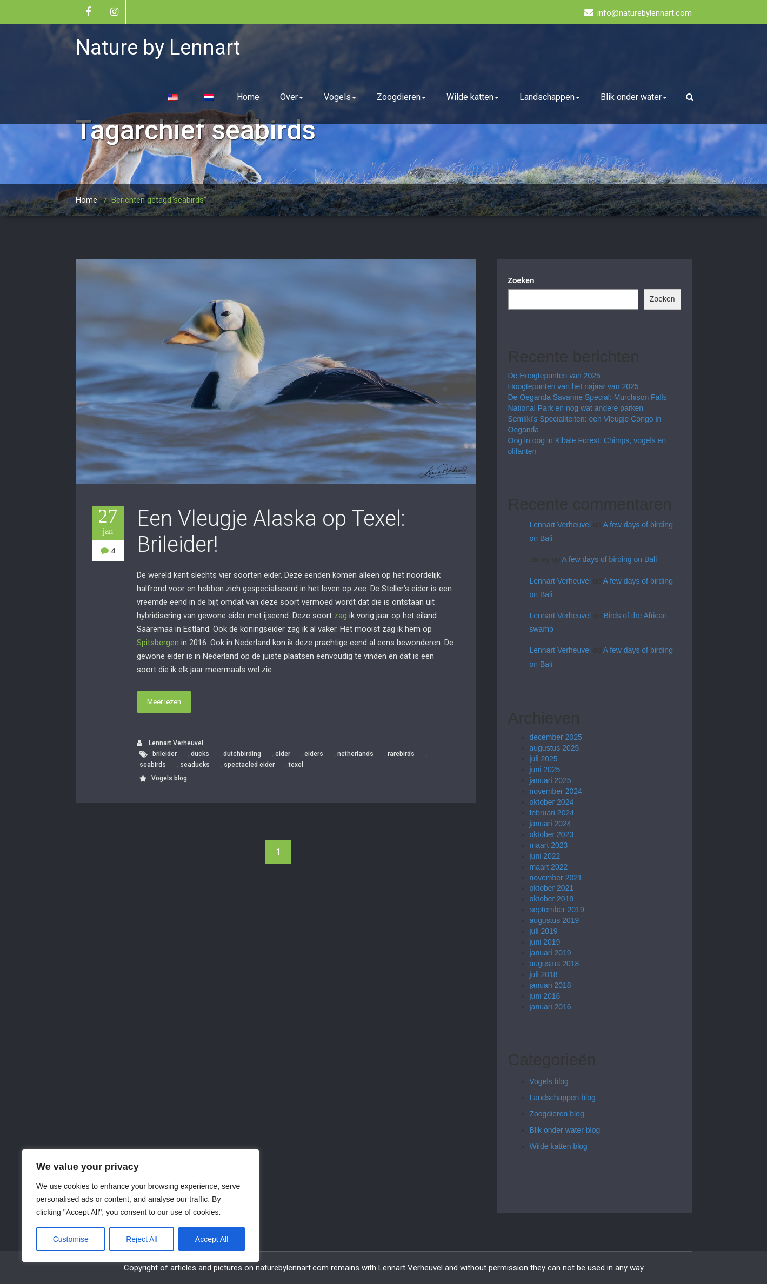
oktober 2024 (552, 802)
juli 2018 (544, 974)
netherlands (355, 754)
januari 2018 (550, 985)
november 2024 (556, 791)
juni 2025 (545, 769)
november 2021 (556, 877)
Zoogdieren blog (557, 1113)
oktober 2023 (552, 834)
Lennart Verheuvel (170, 743)
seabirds (152, 764)
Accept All (211, 1239)
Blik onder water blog (565, 1130)
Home (248, 97)
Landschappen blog (563, 1097)
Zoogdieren (401, 97)
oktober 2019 (552, 898)
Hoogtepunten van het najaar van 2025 (573, 386)
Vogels (340, 97)
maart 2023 (549, 845)
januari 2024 (550, 823)
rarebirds (401, 754)
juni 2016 (545, 996)
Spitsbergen (158, 642)
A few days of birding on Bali (609, 559)
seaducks (195, 764)
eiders (313, 754)
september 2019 (557, 909)
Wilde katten (472, 97)
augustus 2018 (554, 963)
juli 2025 (544, 758)
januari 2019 (550, 952)
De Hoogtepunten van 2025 (554, 375)
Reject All (141, 1239)
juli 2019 (544, 931)
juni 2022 (545, 856)
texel (296, 764)
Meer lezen (164, 702)
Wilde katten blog (559, 1146)
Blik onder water (634, 97)
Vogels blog (169, 778)
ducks (200, 754)
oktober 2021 (552, 888)
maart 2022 (549, 866)
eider (282, 754)
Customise (71, 1239)
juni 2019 (545, 942)
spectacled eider (249, 764)
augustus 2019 (554, 920)
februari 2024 (552, 812)
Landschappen (549, 97)
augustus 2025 (554, 748)
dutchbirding (242, 754)
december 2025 (556, 737)
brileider (164, 754)
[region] (140, 1205)
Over (291, 97)
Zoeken (521, 280)
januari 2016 (550, 1006)
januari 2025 (550, 780)
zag (340, 615)
